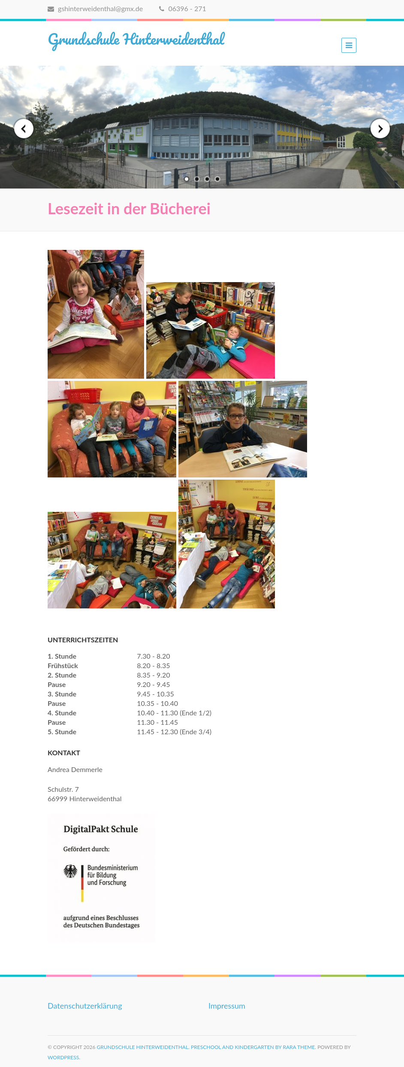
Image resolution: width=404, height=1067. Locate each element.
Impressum (226, 1005)
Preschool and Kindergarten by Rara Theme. (253, 1047)
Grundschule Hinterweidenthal (136, 39)
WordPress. (64, 1057)
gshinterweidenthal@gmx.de (95, 8)
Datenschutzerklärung (85, 1005)
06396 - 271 (182, 8)
